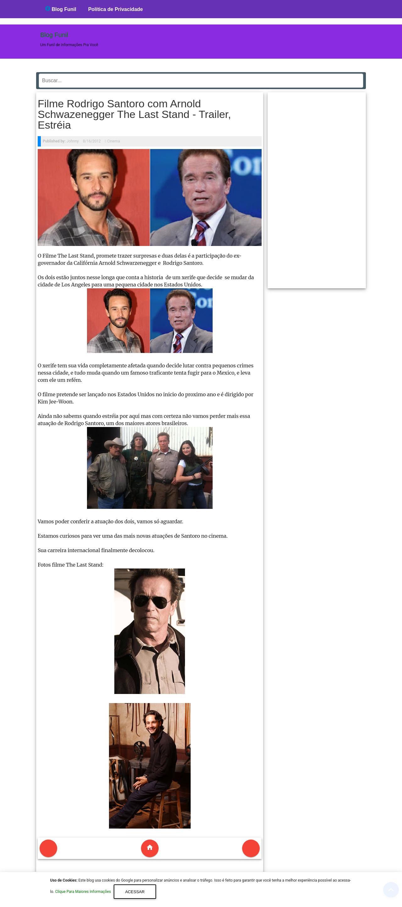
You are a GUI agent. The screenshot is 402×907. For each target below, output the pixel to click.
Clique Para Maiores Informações (83, 892)
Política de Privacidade (115, 9)
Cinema (113, 141)
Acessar (134, 891)
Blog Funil (60, 9)
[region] (317, 188)
